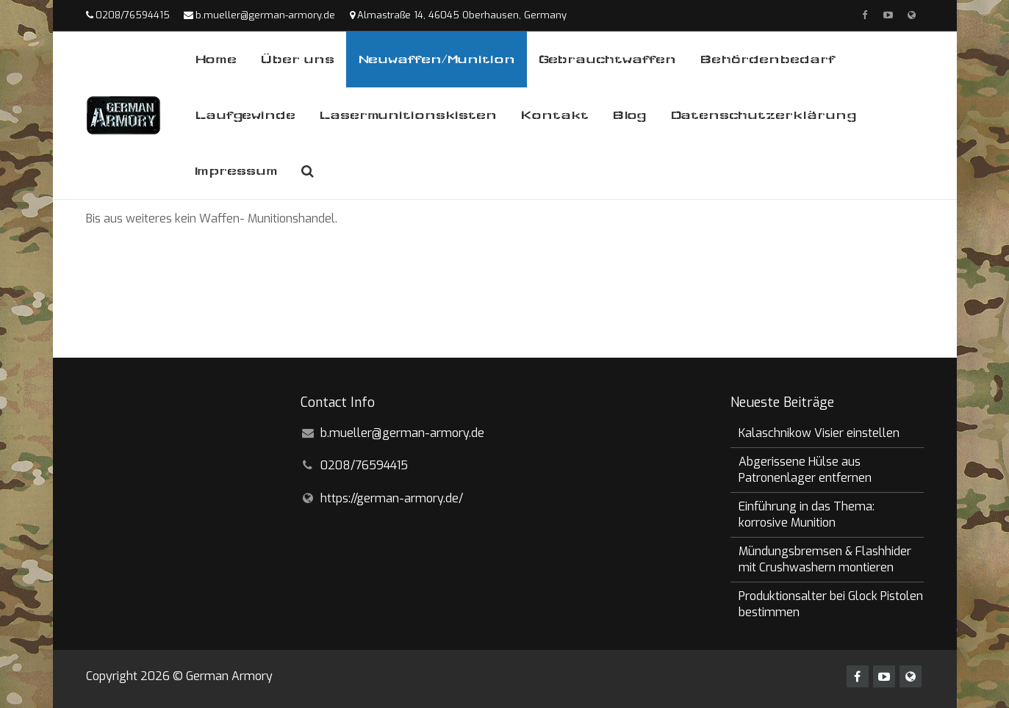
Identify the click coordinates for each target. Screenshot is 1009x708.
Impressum (236, 171)
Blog (629, 115)
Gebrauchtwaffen (607, 59)
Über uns (297, 59)
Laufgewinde (245, 115)
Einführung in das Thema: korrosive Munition (807, 514)
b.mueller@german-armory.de (265, 15)
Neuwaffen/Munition (436, 59)
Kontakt (554, 115)
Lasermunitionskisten (408, 115)
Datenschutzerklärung (763, 115)
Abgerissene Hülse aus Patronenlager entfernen (805, 469)
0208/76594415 (133, 15)
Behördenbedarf (767, 59)
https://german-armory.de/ (391, 498)
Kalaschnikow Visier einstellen (819, 433)
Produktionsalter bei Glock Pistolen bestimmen (831, 604)
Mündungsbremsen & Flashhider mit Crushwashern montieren (825, 559)
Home (216, 59)
